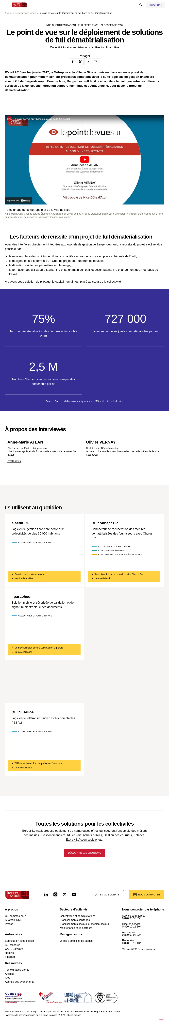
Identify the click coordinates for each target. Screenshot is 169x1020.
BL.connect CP (106, 523)
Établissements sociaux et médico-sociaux (85, 925)
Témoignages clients (17, 970)
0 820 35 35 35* (131, 919)
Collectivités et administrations (77, 917)
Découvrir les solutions (84, 854)
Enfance (139, 835)
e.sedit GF (21, 523)
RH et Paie (74, 835)
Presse (9, 925)
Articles (9, 974)
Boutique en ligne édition (19, 941)
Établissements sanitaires (75, 921)
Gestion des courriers (118, 835)
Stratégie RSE (13, 921)
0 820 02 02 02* (131, 936)
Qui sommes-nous (15, 917)
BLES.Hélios (23, 712)
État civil (71, 839)
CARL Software (14, 949)
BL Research (12, 946)
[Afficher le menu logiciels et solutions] (155, 5)
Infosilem (10, 957)
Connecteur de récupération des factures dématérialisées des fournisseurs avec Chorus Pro (122, 533)
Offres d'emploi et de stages (76, 941)
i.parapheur (22, 596)
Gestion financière (53, 835)
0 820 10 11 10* (131, 927)
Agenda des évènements (19, 982)
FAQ (7, 978)
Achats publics (92, 835)
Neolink (9, 953)
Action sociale (87, 839)
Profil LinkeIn (14, 461)
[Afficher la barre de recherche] (141, 5)
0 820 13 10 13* (131, 944)
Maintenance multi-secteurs (76, 928)
